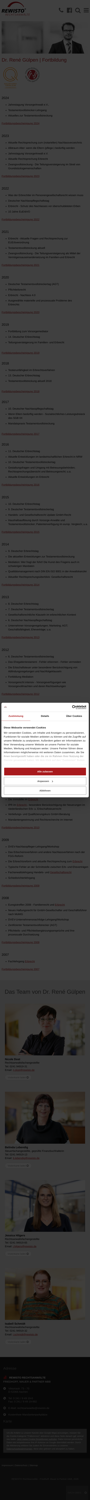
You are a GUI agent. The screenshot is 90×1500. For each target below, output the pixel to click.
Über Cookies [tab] (74, 716)
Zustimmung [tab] (15, 716)
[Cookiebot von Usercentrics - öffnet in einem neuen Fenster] (72, 707)
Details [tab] (45, 716)
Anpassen (45, 781)
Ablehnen (44, 790)
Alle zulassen (45, 771)
